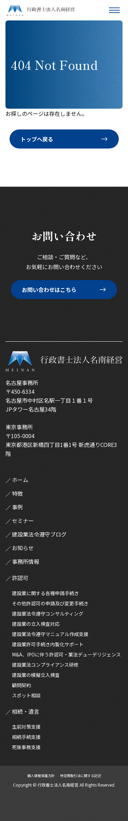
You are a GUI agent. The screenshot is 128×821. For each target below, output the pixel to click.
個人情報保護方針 (41, 775)
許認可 (20, 578)
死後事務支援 (26, 747)
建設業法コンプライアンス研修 (45, 664)
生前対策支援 (26, 726)
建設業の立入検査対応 (36, 623)
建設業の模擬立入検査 (36, 674)
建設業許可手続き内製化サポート (48, 644)
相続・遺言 (25, 711)
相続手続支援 (26, 736)
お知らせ (23, 548)
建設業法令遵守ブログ (39, 534)
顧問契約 (21, 685)
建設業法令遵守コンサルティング (47, 613)
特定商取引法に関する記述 (80, 775)
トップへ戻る (36, 139)
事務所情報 (25, 561)
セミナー (23, 520)
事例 (17, 507)
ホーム (20, 480)
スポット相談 (26, 695)
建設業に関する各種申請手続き (45, 593)
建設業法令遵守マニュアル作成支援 (50, 634)
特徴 (17, 493)
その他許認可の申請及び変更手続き (50, 603)
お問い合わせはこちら (49, 289)
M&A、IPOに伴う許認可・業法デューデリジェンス (66, 654)
